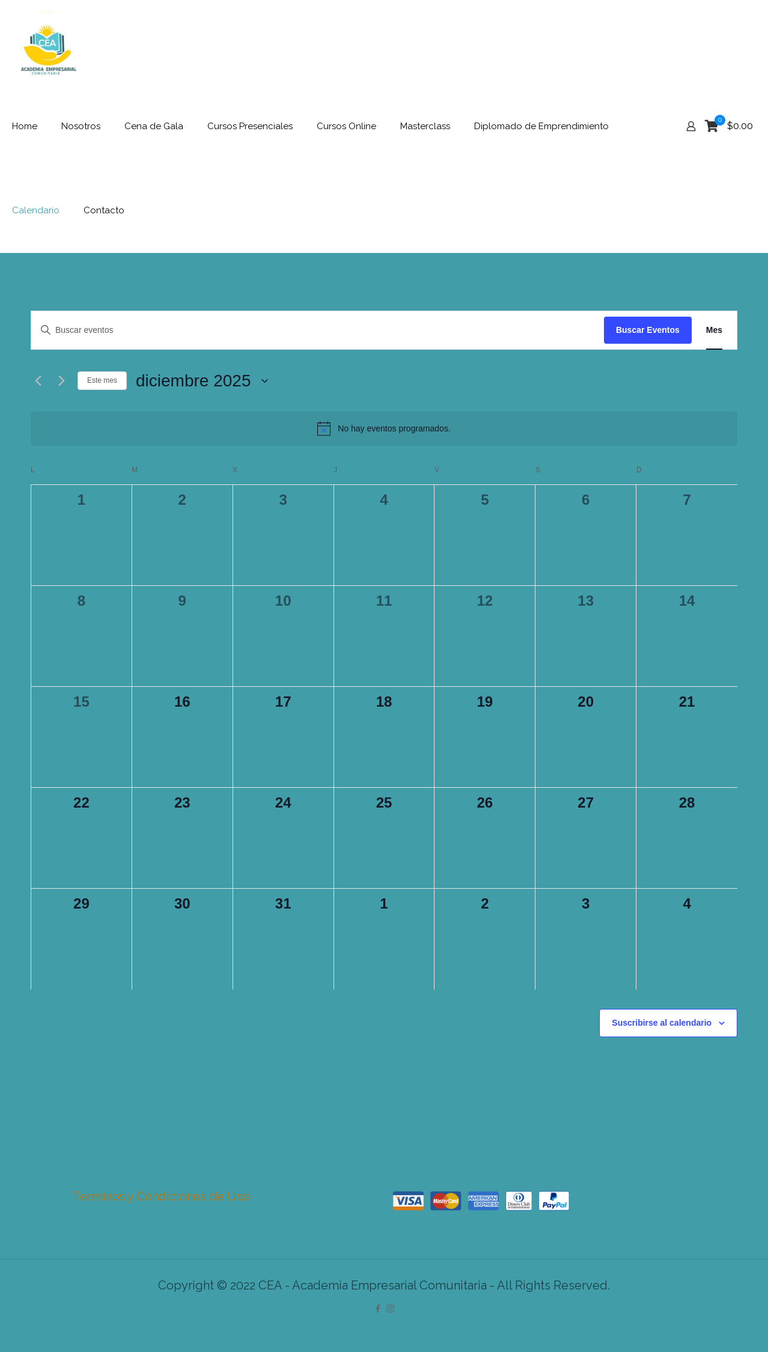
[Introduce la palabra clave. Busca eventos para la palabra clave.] (317, 330)
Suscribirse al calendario (662, 1023)
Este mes (102, 380)
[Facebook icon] (377, 1308)
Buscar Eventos (648, 330)
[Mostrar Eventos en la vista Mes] (714, 330)
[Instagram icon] (390, 1308)
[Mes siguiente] (61, 381)
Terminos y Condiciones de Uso (161, 1196)
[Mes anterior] (38, 381)
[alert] (384, 428)
